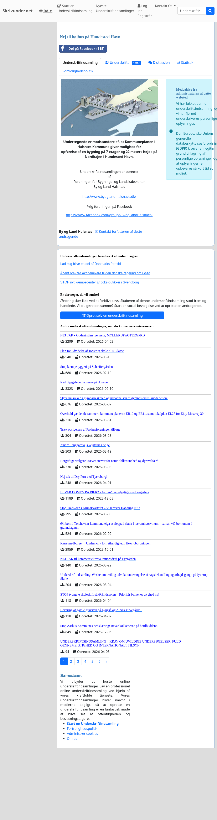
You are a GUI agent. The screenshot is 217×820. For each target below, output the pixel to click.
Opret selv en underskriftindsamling (112, 373)
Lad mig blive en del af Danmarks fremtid (90, 322)
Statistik (185, 120)
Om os (72, 796)
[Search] (191, 11)
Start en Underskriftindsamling (75, 8)
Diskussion (159, 120)
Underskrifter (123, 120)
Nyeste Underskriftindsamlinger (115, 8)
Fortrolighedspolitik (78, 129)
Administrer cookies (82, 791)
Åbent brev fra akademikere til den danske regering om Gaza (105, 331)
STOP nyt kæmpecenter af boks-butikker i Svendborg (99, 340)
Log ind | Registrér (145, 11)
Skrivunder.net (17, 11)
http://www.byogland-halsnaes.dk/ (109, 254)
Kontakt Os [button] (164, 6)
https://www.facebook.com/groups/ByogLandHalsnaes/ (109, 273)
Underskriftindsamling (80, 120)
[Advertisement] (134, 57)
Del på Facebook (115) (81, 107)
